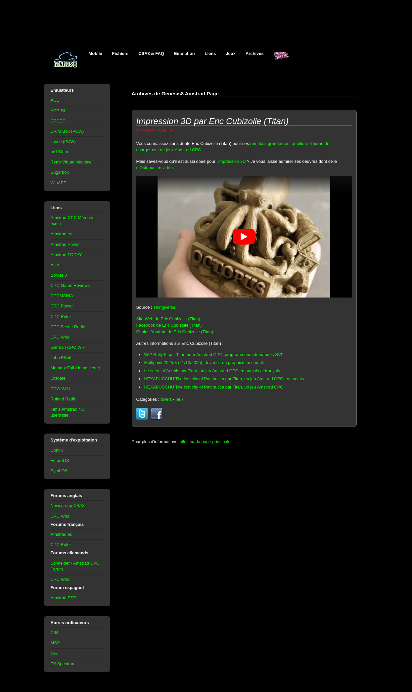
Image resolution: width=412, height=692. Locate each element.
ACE (55, 100)
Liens (210, 53)
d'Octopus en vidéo (154, 167)
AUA (55, 264)
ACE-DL (59, 110)
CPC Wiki (60, 337)
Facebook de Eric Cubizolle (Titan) (169, 325)
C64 (55, 632)
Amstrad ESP (63, 597)
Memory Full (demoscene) (75, 367)
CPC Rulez (61, 316)
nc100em (59, 151)
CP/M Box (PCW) (67, 131)
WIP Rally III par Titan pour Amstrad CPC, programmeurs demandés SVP (214, 354)
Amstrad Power (65, 244)
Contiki (57, 450)
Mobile (95, 53)
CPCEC (58, 120)
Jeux (231, 53)
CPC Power (62, 305)
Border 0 (59, 275)
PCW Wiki (60, 388)
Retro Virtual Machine (71, 162)
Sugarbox (60, 172)
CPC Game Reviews (70, 285)
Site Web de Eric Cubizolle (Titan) (168, 318)
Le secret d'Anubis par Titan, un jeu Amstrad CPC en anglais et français (212, 370)
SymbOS (59, 470)
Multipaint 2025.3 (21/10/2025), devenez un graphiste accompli (203, 362)
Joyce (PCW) (63, 141)
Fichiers (120, 53)
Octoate (58, 378)
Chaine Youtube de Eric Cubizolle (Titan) (174, 331)
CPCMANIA (62, 295)
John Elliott (61, 357)
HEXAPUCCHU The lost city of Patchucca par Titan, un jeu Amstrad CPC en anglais (224, 378)
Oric (55, 653)
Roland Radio (64, 398)
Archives (255, 53)
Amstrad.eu (61, 233)
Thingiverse (164, 307)
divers (166, 399)
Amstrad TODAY (66, 254)
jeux (180, 399)
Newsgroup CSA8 (68, 505)
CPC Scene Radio (68, 326)
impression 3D (232, 161)
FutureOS (60, 460)
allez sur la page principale (205, 441)
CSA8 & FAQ (151, 53)
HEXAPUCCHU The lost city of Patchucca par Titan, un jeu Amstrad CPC (213, 387)
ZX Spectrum (63, 663)
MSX (55, 642)
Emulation (184, 53)
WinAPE (59, 182)
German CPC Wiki (68, 347)
